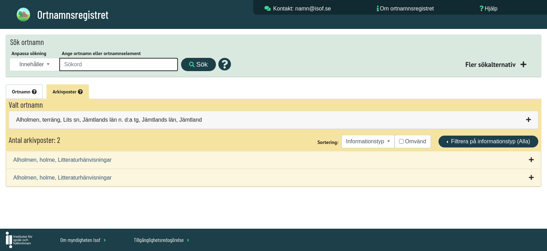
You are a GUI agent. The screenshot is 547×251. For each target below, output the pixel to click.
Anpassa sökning (29, 53)
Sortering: (327, 142)
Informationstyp (366, 141)
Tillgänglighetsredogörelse (161, 239)
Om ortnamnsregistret (407, 9)
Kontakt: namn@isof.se (302, 9)
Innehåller (33, 64)
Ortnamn (24, 92)
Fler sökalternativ (491, 64)
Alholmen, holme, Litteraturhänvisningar (62, 160)
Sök (198, 64)
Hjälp (491, 9)
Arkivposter (68, 92)
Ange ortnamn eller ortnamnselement (101, 53)
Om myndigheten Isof (83, 239)
